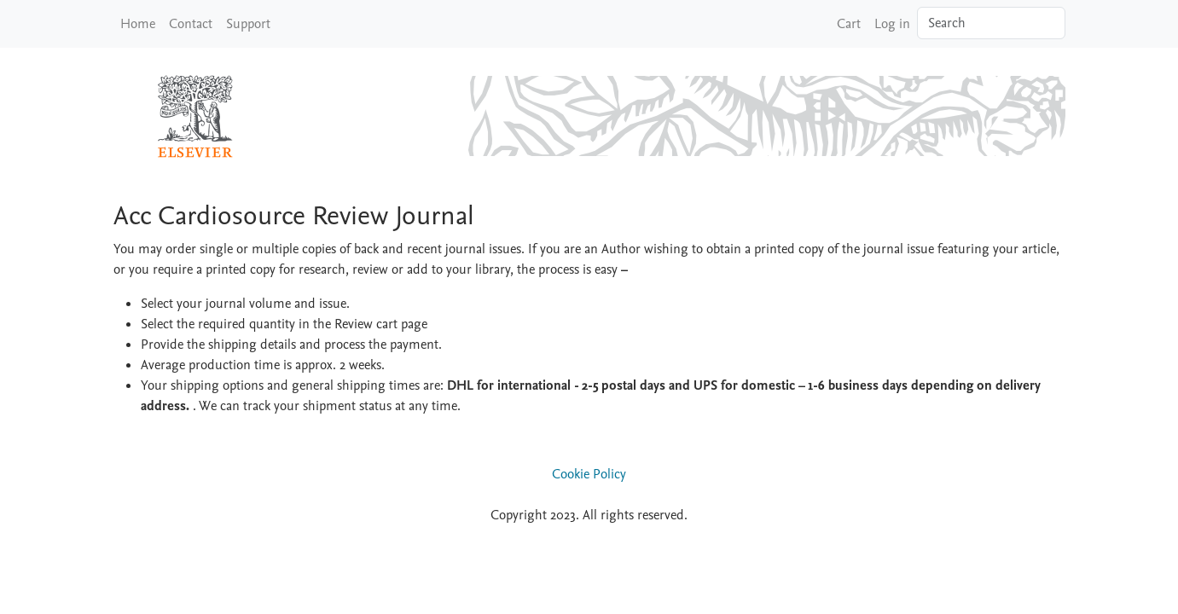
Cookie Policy (589, 474)
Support (248, 23)
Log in (892, 23)
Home (137, 23)
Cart (849, 23)
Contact (190, 23)
